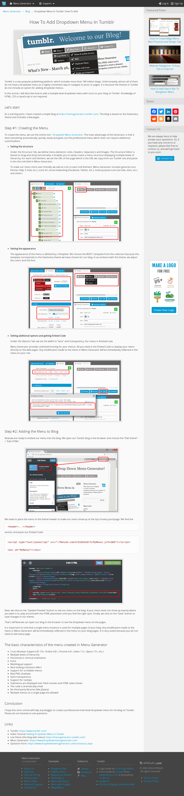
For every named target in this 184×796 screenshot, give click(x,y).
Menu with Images (61, 784)
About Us (29, 768)
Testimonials (31, 778)
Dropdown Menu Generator (68, 134)
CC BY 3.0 (104, 778)
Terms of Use (151, 777)
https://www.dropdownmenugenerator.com (53, 740)
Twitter (85, 768)
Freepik (119, 771)
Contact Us (30, 787)
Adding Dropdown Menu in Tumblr (45, 734)
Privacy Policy (151, 781)
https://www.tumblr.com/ (33, 730)
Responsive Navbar (61, 774)
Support (45, 3)
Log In (164, 3)
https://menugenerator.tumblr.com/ (79, 114)
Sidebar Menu (58, 771)
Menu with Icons (60, 781)
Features (28, 771)
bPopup (112, 784)
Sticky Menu (57, 778)
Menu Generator (20, 3)
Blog (83, 775)
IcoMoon (104, 781)
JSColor (103, 784)
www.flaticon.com (108, 774)
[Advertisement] (164, 211)
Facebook (86, 772)
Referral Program (33, 784)
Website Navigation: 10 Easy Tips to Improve (165, 65)
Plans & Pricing (32, 774)
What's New (30, 781)
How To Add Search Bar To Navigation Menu (165, 88)
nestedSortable (126, 784)
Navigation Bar (59, 768)
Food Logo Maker (124, 768)
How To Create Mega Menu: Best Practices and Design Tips (164, 38)
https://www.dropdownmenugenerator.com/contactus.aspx (60, 743)
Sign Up (177, 3)
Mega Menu (57, 787)
